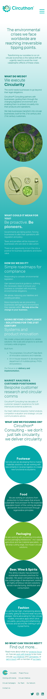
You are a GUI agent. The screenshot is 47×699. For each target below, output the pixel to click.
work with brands (23, 654)
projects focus (35, 651)
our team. (37, 659)
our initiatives (19, 656)
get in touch (11, 659)
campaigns (33, 656)
